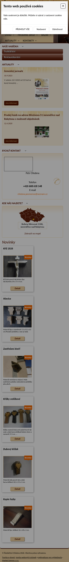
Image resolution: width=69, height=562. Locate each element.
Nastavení (41, 29)
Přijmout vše (22, 29)
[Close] (63, 6)
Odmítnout (57, 29)
